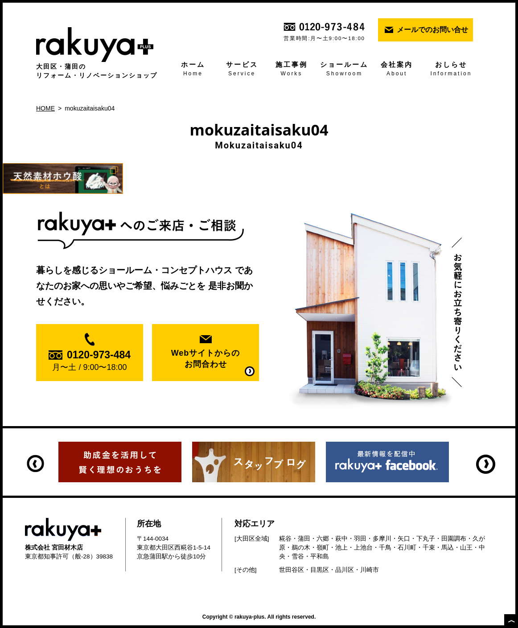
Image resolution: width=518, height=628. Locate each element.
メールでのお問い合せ (432, 29)
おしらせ (451, 69)
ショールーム (344, 69)
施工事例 (291, 69)
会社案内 (396, 69)
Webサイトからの (205, 359)
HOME (45, 108)
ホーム (193, 69)
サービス (242, 69)
